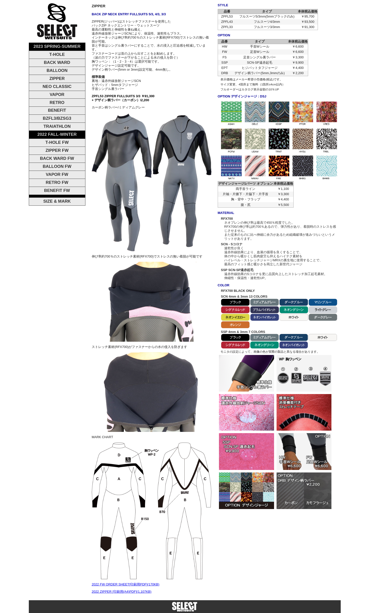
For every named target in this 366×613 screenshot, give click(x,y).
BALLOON (57, 70)
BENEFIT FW (57, 190)
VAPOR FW (57, 174)
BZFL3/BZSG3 (57, 118)
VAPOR (57, 94)
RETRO (57, 102)
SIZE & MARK (57, 201)
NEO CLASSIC (57, 86)
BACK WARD (57, 62)
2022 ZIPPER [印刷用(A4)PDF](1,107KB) (121, 591)
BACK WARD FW (57, 158)
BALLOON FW (57, 166)
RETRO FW (57, 182)
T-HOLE (57, 54)
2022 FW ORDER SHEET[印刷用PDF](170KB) (125, 584)
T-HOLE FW (57, 142)
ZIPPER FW (57, 150)
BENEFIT (57, 110)
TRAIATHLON (57, 126)
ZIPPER (57, 78)
